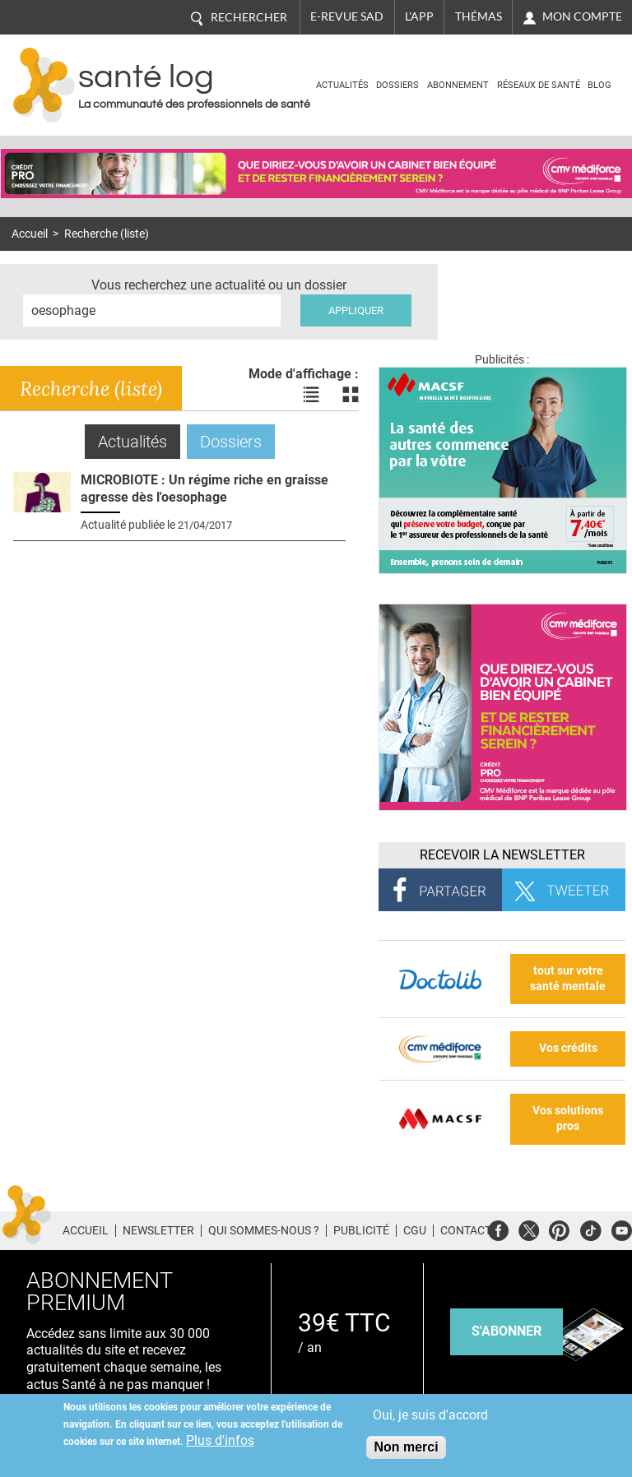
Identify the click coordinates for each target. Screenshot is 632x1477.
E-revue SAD (346, 16)
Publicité (361, 1230)
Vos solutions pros (567, 1118)
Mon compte (582, 16)
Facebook (498, 1228)
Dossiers (397, 85)
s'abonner (506, 1331)
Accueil (30, 234)
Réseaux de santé (538, 85)
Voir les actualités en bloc (350, 395)
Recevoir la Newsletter (502, 855)
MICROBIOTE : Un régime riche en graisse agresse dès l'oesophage (204, 488)
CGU (414, 1230)
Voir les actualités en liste (311, 395)
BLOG (599, 85)
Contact (465, 1230)
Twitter (528, 1228)
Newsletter (158, 1230)
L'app (419, 16)
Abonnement (458, 85)
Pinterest (559, 1228)
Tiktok (590, 1228)
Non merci (406, 1447)
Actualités (342, 85)
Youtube (621, 1228)
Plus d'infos (220, 1440)
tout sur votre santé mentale (568, 978)
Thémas (478, 16)
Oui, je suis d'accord (430, 1415)
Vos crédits (568, 1048)
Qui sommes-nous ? (263, 1230)
